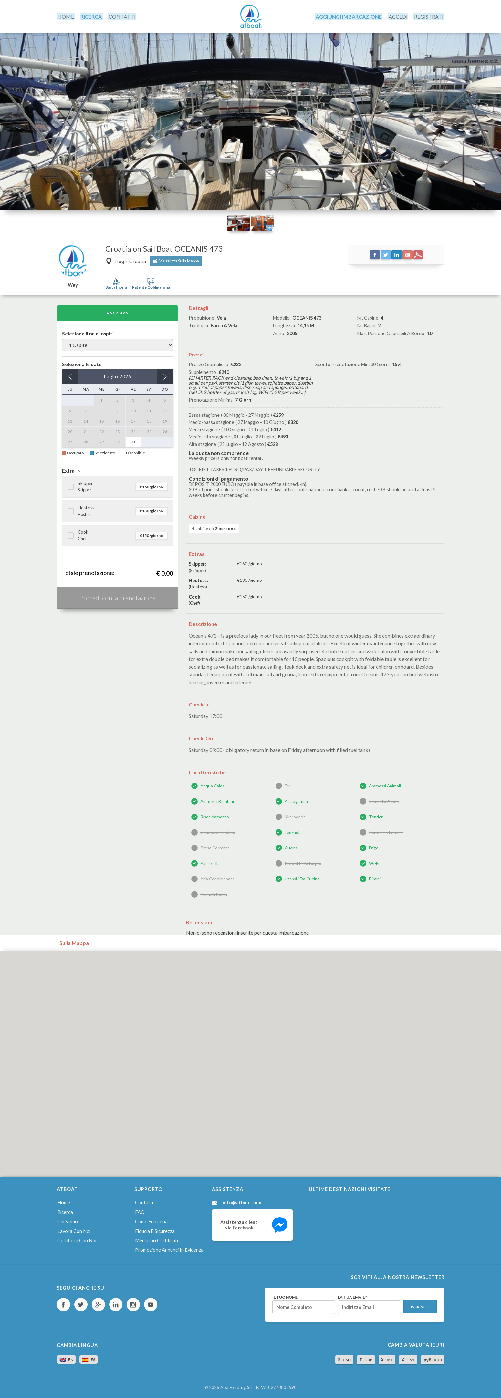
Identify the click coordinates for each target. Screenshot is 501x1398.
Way (73, 283)
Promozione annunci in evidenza (169, 1247)
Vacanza (118, 311)
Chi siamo (67, 1219)
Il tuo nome (283, 1294)
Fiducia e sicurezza (154, 1229)
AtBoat (251, 16)
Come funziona (151, 1219)
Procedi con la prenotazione (117, 596)
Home (63, 1201)
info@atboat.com (242, 1201)
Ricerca (65, 1210)
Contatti (144, 1201)
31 (133, 440)
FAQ (139, 1210)
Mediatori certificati (156, 1238)
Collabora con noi (76, 1238)
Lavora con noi (73, 1229)
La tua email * (351, 1294)
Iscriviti (420, 1304)
